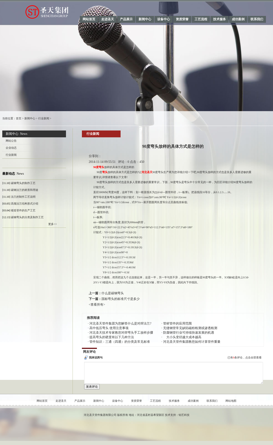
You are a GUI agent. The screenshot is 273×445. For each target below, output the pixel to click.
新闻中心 (145, 19)
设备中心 (163, 19)
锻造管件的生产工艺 (23, 210)
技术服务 (219, 19)
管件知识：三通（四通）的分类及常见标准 (119, 341)
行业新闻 (43, 118)
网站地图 (230, 405)
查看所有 (97, 304)
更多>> (52, 224)
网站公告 (11, 140)
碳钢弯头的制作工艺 (23, 183)
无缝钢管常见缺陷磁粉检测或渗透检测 (190, 328)
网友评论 (89, 351)
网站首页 (89, 19)
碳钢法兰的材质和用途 (24, 190)
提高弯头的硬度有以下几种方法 (111, 337)
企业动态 (11, 147)
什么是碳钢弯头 (112, 293)
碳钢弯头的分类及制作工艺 (27, 217)
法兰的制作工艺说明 (23, 196)
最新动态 (8, 173)
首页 (18, 118)
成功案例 (238, 19)
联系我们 (256, 19)
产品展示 (126, 19)
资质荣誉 (182, 19)
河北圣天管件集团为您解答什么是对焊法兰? (120, 323)
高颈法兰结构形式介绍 (24, 203)
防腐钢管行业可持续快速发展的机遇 (188, 332)
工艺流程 (201, 19)
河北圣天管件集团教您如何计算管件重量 (191, 341)
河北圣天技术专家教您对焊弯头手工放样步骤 (121, 332)
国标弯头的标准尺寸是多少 (120, 299)
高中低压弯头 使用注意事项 (109, 328)
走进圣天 (107, 19)
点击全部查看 (253, 357)
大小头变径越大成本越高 (182, 337)
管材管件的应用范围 (177, 323)
